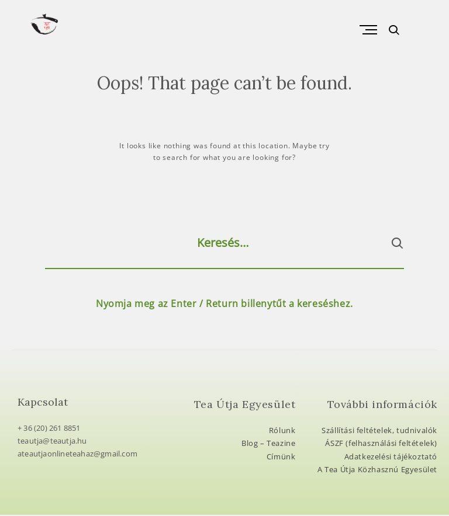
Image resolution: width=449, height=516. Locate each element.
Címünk (281, 457)
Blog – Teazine (268, 444)
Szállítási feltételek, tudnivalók (379, 431)
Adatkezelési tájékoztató (390, 457)
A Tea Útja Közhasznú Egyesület (377, 470)
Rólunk (282, 431)
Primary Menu (365, 30)
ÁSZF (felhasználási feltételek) (381, 444)
